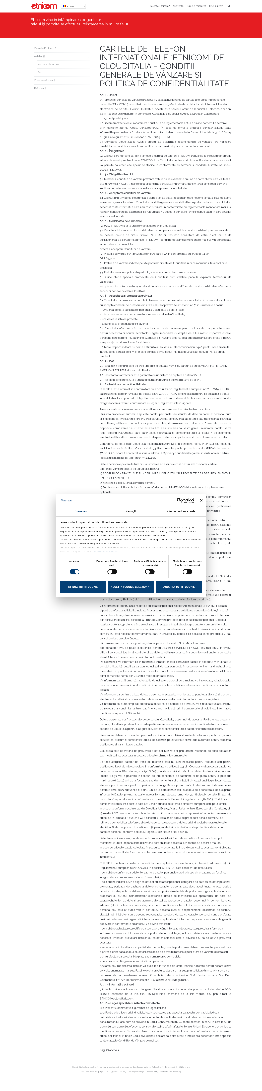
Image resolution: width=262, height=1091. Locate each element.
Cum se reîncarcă (44, 80)
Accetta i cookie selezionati (131, 586)
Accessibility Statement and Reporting (164, 1071)
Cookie (131, 1071)
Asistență (39, 56)
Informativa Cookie (106, 551)
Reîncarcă (40, 88)
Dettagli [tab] (131, 511)
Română (68, 6)
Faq (39, 72)
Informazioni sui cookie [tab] (181, 511)
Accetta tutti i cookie (179, 586)
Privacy (123, 1071)
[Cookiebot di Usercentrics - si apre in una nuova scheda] (179, 500)
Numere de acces (48, 64)
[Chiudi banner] (201, 500)
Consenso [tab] (81, 511)
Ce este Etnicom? (45, 48)
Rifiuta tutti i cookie (83, 586)
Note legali (140, 1071)
